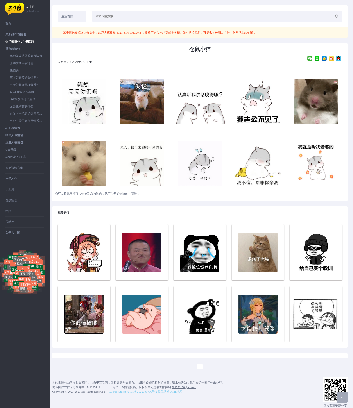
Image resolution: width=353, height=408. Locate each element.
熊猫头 (14, 70)
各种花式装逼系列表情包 (26, 56)
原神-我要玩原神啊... (23, 92)
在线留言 (11, 200)
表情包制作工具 (15, 157)
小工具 (9, 189)
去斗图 (35, 9)
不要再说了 (27, 276)
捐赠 (8, 211)
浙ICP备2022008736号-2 (142, 391)
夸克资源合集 (14, 168)
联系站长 (164, 391)
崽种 (13, 288)
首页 (8, 23)
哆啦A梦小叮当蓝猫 (22, 99)
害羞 (5, 270)
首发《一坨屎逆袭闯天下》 (27, 113)
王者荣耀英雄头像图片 (24, 77)
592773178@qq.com (129, 32)
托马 (11, 269)
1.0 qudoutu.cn (117, 391)
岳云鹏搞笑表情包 (21, 106)
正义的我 (22, 266)
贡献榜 (9, 222)
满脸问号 (10, 278)
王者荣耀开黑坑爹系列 (24, 84)
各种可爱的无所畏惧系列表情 (27, 120)
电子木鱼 (11, 178)
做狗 (24, 292)
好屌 (28, 254)
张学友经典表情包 (21, 63)
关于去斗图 (12, 232)
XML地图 (176, 391)
